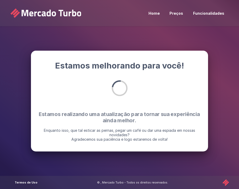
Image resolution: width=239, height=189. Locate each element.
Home (154, 13)
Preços (176, 13)
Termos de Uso (26, 182)
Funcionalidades (208, 13)
